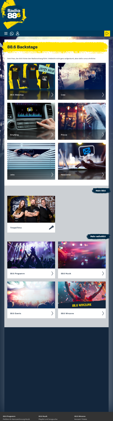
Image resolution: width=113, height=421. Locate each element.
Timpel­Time (32, 227)
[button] (17, 33)
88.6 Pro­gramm (32, 273)
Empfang (32, 134)
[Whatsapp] (12, 33)
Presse (82, 134)
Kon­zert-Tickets (80, 419)
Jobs (32, 174)
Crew (82, 94)
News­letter (82, 174)
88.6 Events (32, 313)
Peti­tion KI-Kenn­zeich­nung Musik (16, 419)
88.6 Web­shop (32, 94)
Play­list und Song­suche (48, 419)
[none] (6, 33)
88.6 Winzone (82, 313)
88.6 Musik (82, 273)
